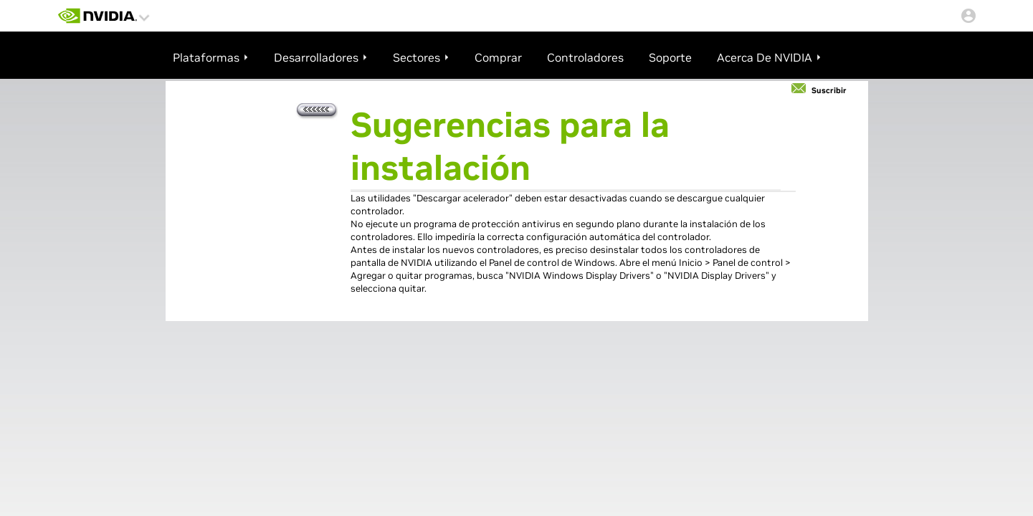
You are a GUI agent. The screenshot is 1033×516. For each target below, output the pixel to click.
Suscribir (829, 90)
